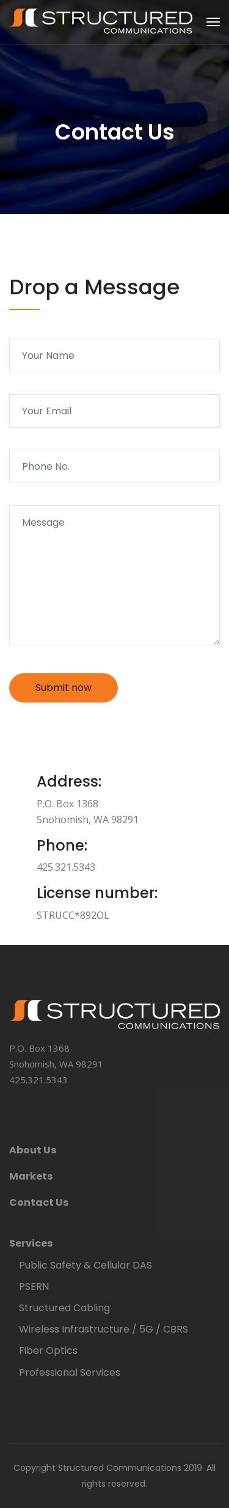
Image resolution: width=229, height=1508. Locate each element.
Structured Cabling (64, 1308)
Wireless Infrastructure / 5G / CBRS (103, 1329)
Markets (31, 1176)
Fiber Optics (48, 1350)
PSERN (34, 1287)
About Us (32, 1150)
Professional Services (69, 1372)
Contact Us (38, 1202)
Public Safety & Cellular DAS (85, 1265)
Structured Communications (119, 1468)
